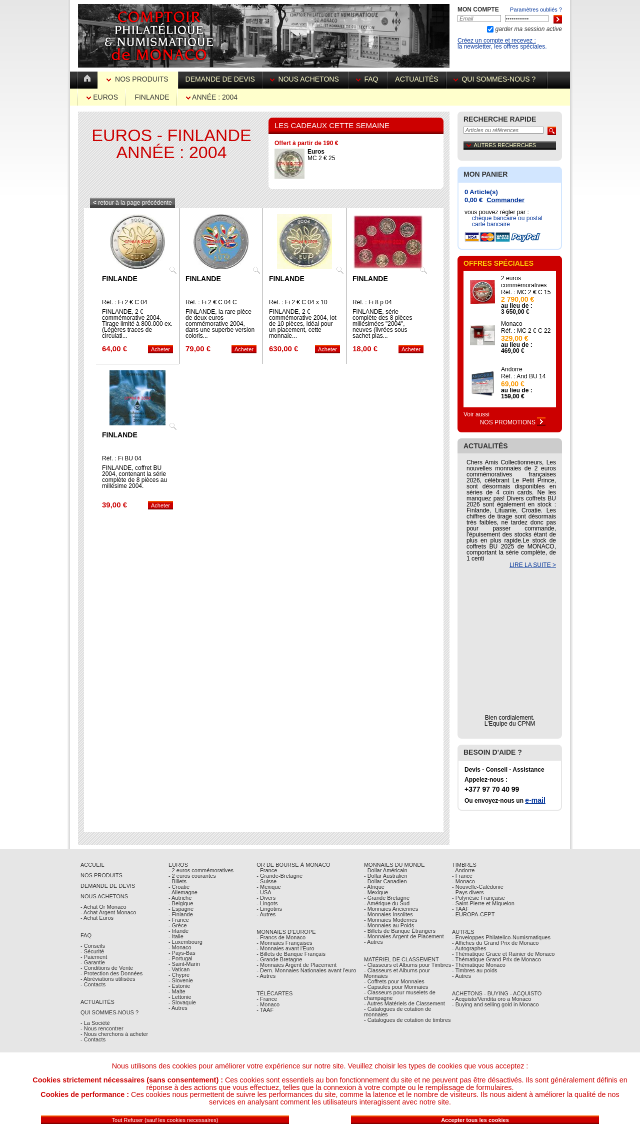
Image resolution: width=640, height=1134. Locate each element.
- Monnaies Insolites (388, 914)
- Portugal (180, 958)
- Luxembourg (185, 942)
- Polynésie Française (478, 898)
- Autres (178, 1008)
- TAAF (265, 1010)
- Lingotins (269, 909)
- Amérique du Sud (387, 903)
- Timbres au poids (474, 970)
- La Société (95, 1023)
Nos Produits (138, 79)
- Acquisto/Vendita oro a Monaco (491, 999)
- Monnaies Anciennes (391, 909)
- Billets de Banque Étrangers (400, 931)
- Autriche (180, 898)
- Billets (177, 881)
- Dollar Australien (386, 876)
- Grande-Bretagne (279, 876)
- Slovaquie (182, 1002)
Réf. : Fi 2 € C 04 (125, 302)
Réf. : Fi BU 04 (122, 458)
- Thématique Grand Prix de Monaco (496, 959)
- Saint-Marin (184, 964)
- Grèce (177, 925)
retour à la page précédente (132, 202)
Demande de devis (220, 79)
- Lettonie (180, 997)
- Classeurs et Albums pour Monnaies (397, 973)
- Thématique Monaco (479, 965)
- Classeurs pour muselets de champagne (400, 995)
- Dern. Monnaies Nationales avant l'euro (306, 970)
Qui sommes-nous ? (497, 79)
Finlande (151, 97)
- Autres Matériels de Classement (404, 1003)
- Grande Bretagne (279, 959)
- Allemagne (183, 892)
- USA (263, 892)
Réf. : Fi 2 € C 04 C (211, 302)
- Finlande (180, 914)
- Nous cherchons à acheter (114, 1034)
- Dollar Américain (386, 870)
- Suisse (266, 881)
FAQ (368, 79)
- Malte (177, 991)
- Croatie (179, 887)
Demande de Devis (107, 886)
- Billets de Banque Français (291, 954)
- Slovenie (180, 980)
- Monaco (180, 947)
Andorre (511, 369)
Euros (102, 97)
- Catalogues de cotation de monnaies (398, 1011)
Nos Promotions (513, 422)
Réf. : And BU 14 (523, 376)
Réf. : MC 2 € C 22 (525, 330)
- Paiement (93, 957)
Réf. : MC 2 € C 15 (525, 292)
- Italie (176, 936)
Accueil (92, 865)
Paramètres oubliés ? (536, 10)
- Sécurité (92, 951)
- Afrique (374, 887)
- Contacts (93, 984)
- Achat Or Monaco (103, 907)
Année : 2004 (212, 97)
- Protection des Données (111, 973)
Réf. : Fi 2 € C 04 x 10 (298, 302)
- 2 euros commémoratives (201, 870)
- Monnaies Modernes (390, 920)
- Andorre (463, 870)
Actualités (416, 79)
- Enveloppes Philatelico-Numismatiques (501, 937)
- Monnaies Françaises (284, 943)
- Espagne (181, 909)
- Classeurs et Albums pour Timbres (407, 965)
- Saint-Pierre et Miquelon (483, 903)
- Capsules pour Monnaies (396, 987)
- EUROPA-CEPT (473, 914)
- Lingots (267, 903)
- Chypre (179, 975)
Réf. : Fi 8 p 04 (372, 302)
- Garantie (92, 962)
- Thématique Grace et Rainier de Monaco (503, 954)
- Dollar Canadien (385, 881)
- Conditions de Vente (106, 968)
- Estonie (179, 986)
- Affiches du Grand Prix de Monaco (495, 943)
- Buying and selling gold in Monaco (495, 1004)
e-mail (535, 800)
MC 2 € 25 (321, 155)
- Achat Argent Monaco (108, 912)
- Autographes (469, 948)
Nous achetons (305, 79)
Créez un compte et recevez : (497, 40)
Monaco (511, 323)
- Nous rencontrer (102, 1028)
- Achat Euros (97, 918)
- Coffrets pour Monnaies (394, 981)
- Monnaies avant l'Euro (285, 948)
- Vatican (179, 969)
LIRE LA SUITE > (533, 565)
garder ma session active (528, 29)
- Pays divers (468, 892)
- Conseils (92, 946)
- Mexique (268, 887)
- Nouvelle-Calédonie (478, 887)
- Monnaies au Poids (389, 925)
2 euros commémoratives (523, 282)
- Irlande (178, 931)
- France (178, 920)
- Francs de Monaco (281, 937)
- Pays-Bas (182, 953)
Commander (505, 200)
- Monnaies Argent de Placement (296, 965)
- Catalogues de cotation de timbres (407, 1020)
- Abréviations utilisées (107, 979)
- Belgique (181, 903)
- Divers (266, 898)
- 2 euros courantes (192, 876)
